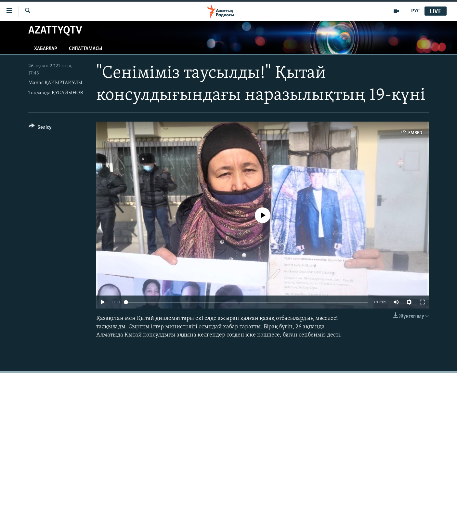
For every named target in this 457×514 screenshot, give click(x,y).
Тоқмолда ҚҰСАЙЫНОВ (55, 93)
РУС (415, 11)
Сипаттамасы (85, 48)
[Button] (40, 128)
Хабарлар (45, 48)
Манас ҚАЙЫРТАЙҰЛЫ (55, 83)
